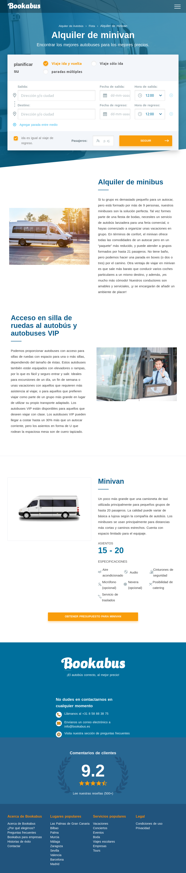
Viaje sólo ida (108, 64)
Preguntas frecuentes (21, 840)
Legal (140, 824)
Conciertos (100, 835)
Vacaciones (100, 831)
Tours (96, 858)
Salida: (23, 87)
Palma (54, 840)
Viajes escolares (104, 849)
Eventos (98, 840)
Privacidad (143, 835)
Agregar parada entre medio (40, 126)
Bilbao (54, 835)
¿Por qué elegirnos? (21, 835)
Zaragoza (56, 853)
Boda (96, 844)
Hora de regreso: (147, 106)
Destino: (24, 106)
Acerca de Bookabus (25, 824)
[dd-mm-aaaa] (115, 96)
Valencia (56, 862)
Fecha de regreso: (113, 106)
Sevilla (54, 858)
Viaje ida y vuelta (62, 64)
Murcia (54, 844)
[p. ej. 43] (103, 142)
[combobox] (56, 96)
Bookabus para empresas (24, 844)
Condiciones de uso (149, 831)
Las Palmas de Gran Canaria (70, 831)
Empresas (100, 853)
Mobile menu (176, 5)
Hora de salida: (146, 87)
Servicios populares (110, 824)
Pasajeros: (79, 142)
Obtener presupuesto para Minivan (93, 618)
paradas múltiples (62, 72)
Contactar (13, 853)
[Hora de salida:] (150, 96)
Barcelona (57, 867)
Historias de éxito (19, 849)
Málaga (55, 849)
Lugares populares (66, 824)
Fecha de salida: (112, 87)
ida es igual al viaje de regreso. (33, 142)
